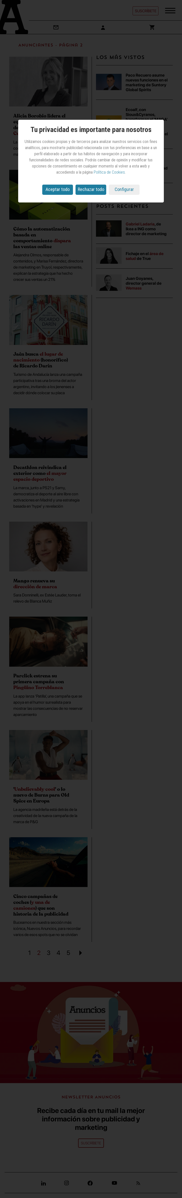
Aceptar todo (58, 189)
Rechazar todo (91, 189)
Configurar (124, 189)
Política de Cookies (109, 172)
